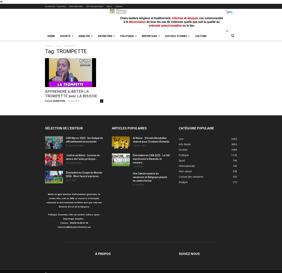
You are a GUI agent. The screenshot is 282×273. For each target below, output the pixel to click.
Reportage (151, 36)
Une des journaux (94, 6)
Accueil (48, 45)
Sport (109, 6)
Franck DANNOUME (55, 100)
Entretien (106, 36)
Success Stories (177, 36)
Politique (128, 36)
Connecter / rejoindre (55, 6)
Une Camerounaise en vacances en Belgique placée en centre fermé (150, 177)
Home (51, 36)
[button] (232, 36)
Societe (66, 36)
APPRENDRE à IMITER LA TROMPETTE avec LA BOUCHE (71, 93)
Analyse (86, 36)
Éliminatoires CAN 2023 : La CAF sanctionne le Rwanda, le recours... (151, 159)
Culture (118, 6)
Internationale (76, 6)
